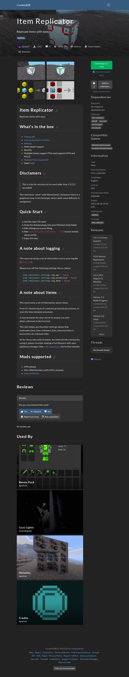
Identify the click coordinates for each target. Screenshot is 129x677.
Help (31, 652)
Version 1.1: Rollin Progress (100, 304)
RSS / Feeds (42, 655)
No (47, 411)
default (94, 121)
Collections (54, 659)
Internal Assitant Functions (37, 140)
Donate (95, 652)
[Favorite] (94, 85)
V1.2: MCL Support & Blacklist (100, 283)
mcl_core (103, 121)
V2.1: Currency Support (100, 244)
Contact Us (47, 652)
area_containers (31, 373)
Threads (44, 659)
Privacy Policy (55, 655)
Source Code (64, 662)
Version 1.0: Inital (100, 322)
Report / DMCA (71, 655)
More (101, 334)
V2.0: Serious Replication (100, 263)
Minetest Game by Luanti (101, 145)
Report (96, 359)
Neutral (36, 411)
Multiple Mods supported (36, 159)
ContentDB (23, 5)
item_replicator (97, 223)
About (38, 652)
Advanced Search (88, 655)
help (32, 163)
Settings (28, 143)
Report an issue (30, 416)
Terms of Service (62, 652)
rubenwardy (78, 648)
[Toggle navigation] (108, 5)
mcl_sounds (96, 128)
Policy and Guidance (81, 652)
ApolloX (95, 215)
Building (21, 38)
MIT (93, 188)
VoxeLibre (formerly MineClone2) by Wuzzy (108, 148)
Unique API (29, 136)
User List (34, 659)
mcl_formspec (97, 124)
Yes (24, 411)
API (33, 655)
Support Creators (70, 659)
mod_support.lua (52, 346)
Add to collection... (105, 85)
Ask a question (50, 416)
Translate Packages (89, 659)
